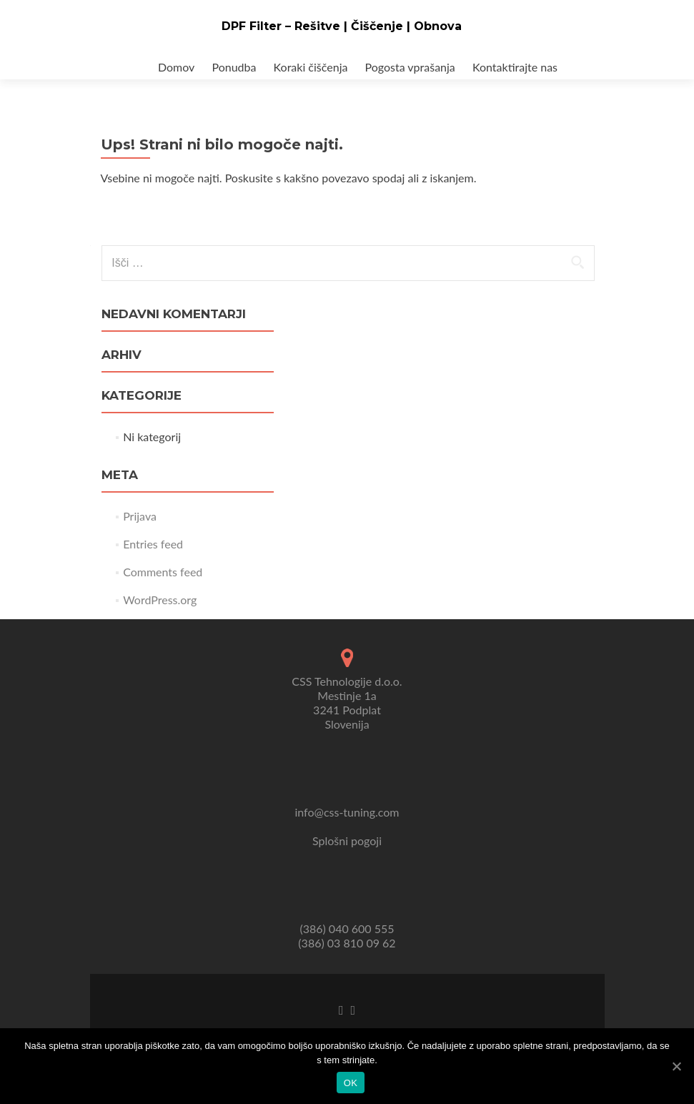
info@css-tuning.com (346, 812)
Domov (176, 67)
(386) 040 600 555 (346, 928)
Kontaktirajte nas (514, 67)
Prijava (140, 516)
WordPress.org (160, 599)
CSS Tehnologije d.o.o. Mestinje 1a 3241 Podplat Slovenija (347, 702)
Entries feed (153, 544)
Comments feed (162, 571)
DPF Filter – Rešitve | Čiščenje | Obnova (342, 26)
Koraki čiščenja (311, 67)
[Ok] (676, 1066)
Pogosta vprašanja (410, 67)
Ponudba (234, 67)
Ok (350, 1083)
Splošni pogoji (347, 840)
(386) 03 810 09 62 (346, 943)
